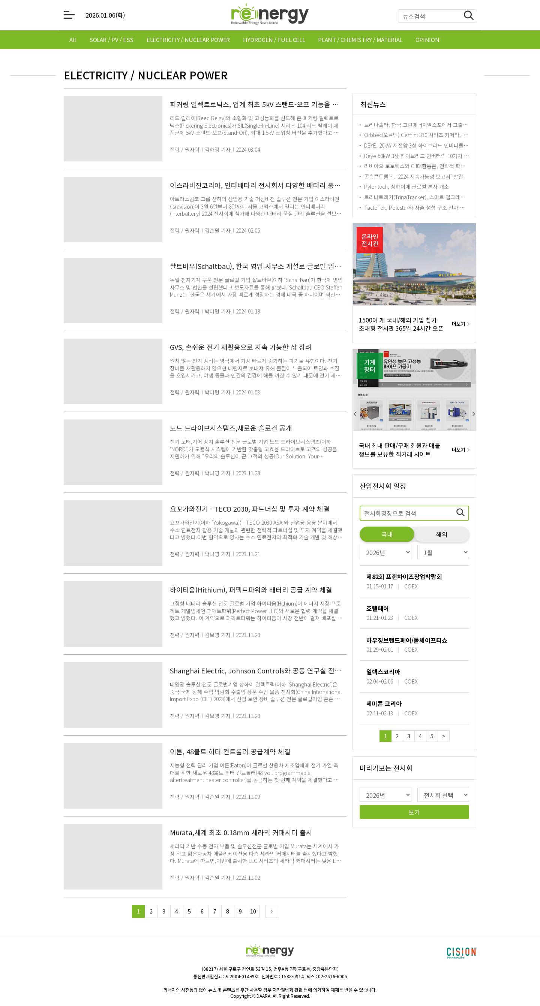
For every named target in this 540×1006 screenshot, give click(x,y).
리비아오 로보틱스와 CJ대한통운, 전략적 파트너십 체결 (425, 166)
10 (253, 911)
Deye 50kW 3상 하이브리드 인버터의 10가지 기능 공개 (424, 156)
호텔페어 (377, 608)
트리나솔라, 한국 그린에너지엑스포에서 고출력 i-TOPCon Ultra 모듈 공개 (446, 124)
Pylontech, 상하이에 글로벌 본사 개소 (406, 186)
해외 (441, 534)
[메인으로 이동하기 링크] (270, 14)
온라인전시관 (370, 240)
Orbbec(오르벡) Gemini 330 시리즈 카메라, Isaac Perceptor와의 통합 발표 (448, 135)
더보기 (458, 324)
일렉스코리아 (383, 671)
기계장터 (369, 365)
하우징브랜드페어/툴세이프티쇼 (406, 640)
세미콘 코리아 (384, 703)
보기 (414, 811)
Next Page (271, 911)
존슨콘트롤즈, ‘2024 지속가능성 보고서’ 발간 (413, 176)
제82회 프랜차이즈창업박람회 (404, 576)
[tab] (73, 39)
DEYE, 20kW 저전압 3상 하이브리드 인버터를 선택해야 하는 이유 (435, 145)
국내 (387, 534)
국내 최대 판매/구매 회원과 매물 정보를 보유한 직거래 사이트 (399, 449)
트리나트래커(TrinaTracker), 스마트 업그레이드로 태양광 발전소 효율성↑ (446, 197)
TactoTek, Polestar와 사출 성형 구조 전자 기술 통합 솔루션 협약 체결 (441, 207)
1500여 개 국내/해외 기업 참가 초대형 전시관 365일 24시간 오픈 (401, 324)
